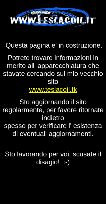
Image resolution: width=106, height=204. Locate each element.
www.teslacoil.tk (53, 89)
